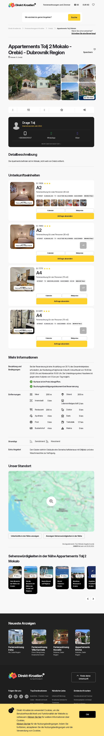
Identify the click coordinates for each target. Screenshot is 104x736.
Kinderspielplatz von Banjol (83, 700)
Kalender (50, 210)
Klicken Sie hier (34, 717)
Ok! (87, 714)
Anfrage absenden (65, 216)
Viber (77, 135)
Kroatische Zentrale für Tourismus (59, 701)
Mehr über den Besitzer (51, 144)
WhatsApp (51, 135)
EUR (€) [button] (86, 5)
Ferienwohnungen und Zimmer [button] (56, 5)
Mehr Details (88, 196)
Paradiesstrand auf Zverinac (83, 696)
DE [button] (76, 5)
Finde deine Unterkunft (84, 677)
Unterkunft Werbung (58, 696)
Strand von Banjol (79, 703)
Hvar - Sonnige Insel (36, 703)
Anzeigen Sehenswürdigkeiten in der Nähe (64, 536)
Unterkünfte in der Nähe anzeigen (25, 536)
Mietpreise (79, 210)
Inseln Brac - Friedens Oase (39, 696)
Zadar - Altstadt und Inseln (38, 700)
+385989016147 (25, 135)
